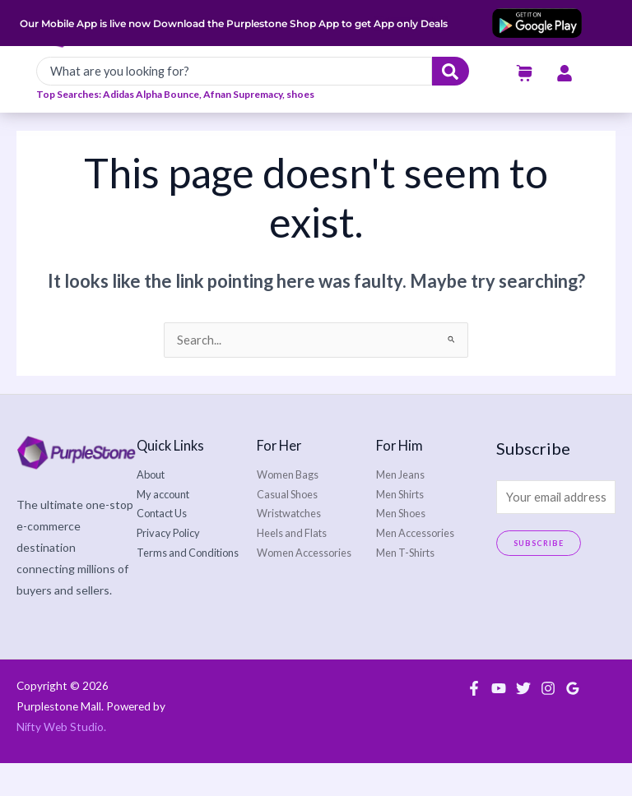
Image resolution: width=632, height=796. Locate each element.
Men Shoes (400, 546)
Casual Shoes (287, 527)
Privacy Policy (168, 566)
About (151, 508)
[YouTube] (498, 721)
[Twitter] (523, 721)
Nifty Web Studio (60, 760)
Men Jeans (400, 508)
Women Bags (287, 508)
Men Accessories (415, 566)
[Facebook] (474, 721)
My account (163, 527)
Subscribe (539, 576)
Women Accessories (304, 585)
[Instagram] (548, 721)
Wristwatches (289, 546)
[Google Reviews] (572, 721)
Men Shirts (400, 527)
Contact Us (162, 546)
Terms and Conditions (188, 585)
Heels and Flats (292, 566)
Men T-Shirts (405, 585)
